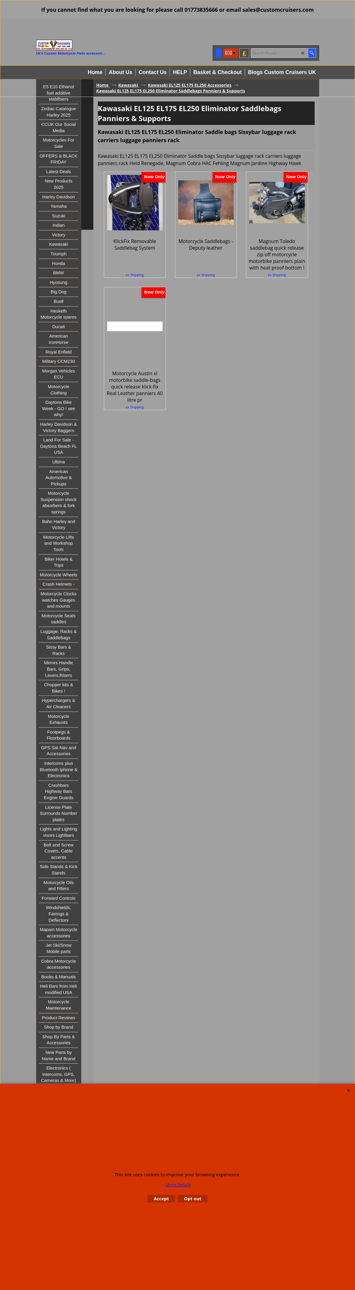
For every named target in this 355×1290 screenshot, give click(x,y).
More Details (178, 1185)
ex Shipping (135, 272)
